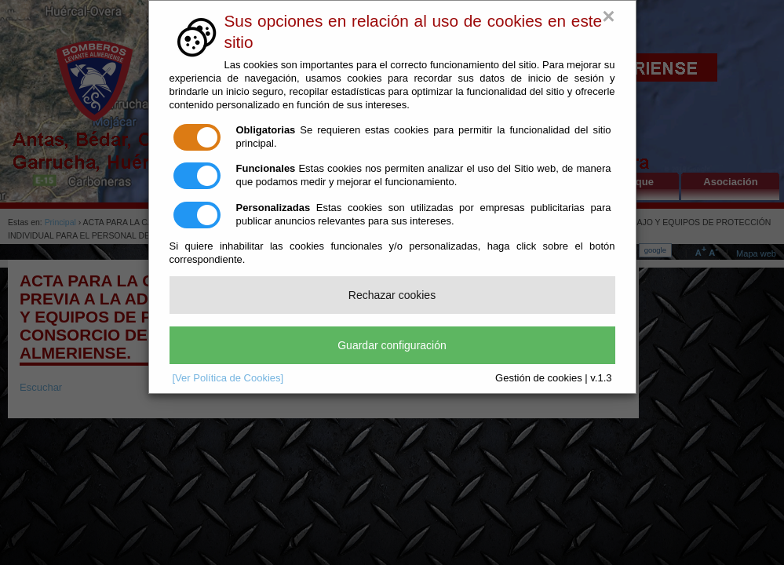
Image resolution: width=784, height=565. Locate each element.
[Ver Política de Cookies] (228, 378)
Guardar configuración (392, 345)
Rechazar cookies (392, 295)
